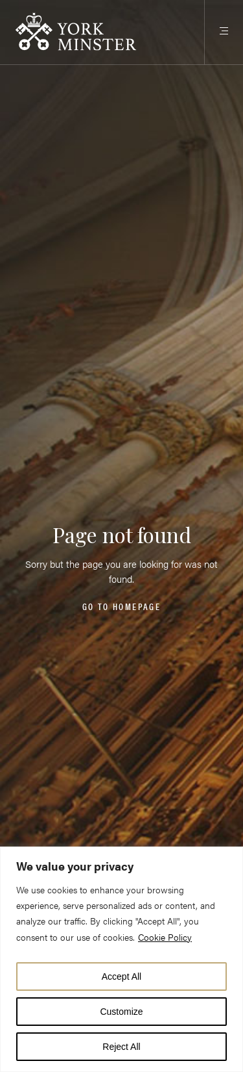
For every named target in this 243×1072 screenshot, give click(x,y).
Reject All (121, 1046)
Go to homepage (121, 606)
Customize (121, 1011)
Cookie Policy (165, 936)
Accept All (121, 976)
